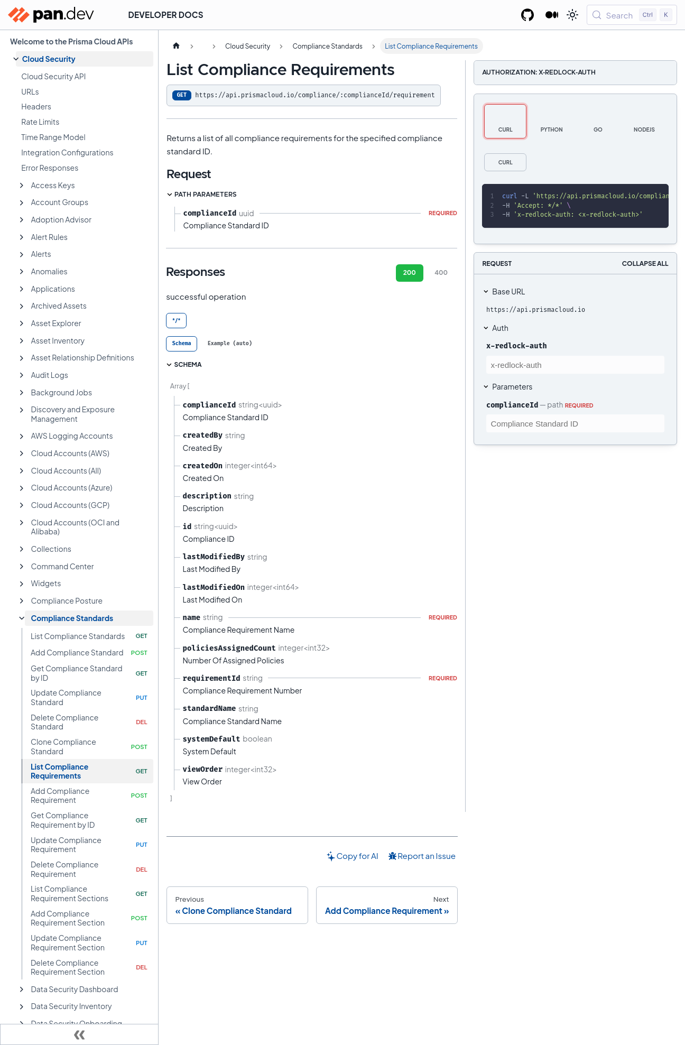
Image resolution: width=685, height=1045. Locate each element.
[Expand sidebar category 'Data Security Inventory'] (22, 1007)
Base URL (508, 291)
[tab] (181, 344)
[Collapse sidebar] (79, 1034)
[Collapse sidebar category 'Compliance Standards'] (22, 618)
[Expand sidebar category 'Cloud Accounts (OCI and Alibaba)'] (22, 523)
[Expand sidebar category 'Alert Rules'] (22, 237)
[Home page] (176, 46)
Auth (500, 327)
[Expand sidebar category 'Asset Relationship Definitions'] (22, 358)
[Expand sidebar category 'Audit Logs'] (22, 375)
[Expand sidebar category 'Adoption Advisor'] (22, 220)
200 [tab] (409, 272)
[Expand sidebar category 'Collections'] (22, 549)
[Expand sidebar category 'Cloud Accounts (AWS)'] (22, 453)
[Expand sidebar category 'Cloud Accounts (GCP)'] (22, 505)
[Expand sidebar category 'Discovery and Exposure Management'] (22, 410)
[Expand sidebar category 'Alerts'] (22, 255)
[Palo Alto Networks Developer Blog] (552, 14)
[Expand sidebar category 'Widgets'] (22, 584)
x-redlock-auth (516, 345)
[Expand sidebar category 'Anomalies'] (22, 272)
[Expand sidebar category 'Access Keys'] (22, 185)
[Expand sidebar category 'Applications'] (22, 289)
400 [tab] (441, 272)
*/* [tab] (176, 320)
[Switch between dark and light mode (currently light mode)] (572, 15)
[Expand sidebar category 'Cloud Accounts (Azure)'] (22, 488)
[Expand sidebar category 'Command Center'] (22, 567)
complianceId (512, 405)
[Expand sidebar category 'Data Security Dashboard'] (22, 989)
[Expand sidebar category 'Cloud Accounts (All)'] (22, 471)
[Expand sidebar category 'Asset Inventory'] (22, 341)
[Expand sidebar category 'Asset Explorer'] (22, 323)
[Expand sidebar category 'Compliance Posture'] (22, 601)
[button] (84, 59)
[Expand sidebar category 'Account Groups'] (22, 203)
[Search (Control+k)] (632, 15)
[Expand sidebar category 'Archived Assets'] (22, 307)
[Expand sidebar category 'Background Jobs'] (22, 393)
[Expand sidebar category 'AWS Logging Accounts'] (22, 437)
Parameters (512, 386)
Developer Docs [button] (165, 15)
